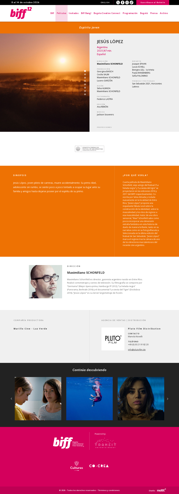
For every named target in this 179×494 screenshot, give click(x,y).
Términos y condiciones (109, 490)
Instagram (127, 2)
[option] (89, 149)
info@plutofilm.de (137, 349)
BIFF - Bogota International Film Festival (22, 13)
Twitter (118, 2)
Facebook (123, 2)
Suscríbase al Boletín (152, 2)
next (167, 398)
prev (11, 398)
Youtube (132, 2)
